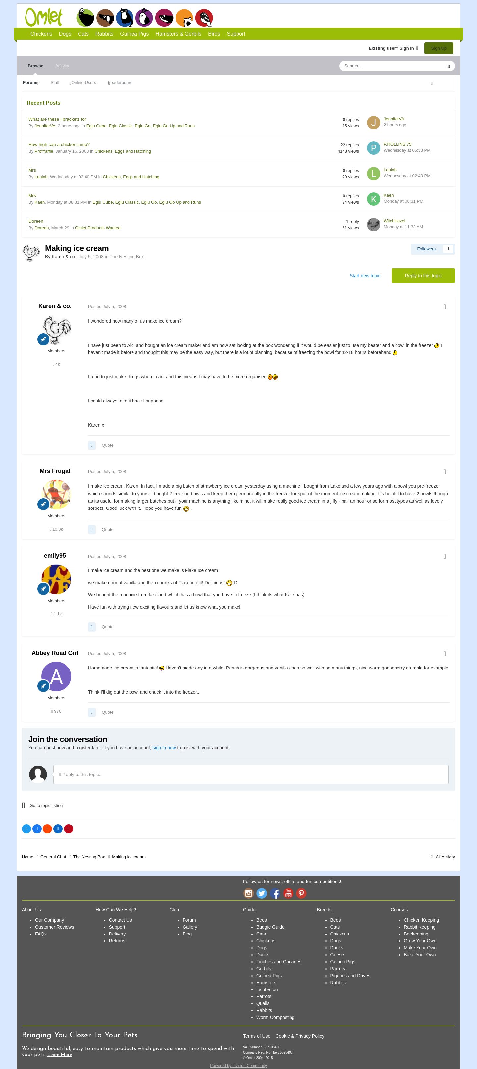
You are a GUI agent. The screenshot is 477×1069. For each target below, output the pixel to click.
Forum (189, 920)
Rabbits (144, 17)
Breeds (324, 909)
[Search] (375, 66)
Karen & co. (55, 306)
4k (56, 364)
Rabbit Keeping (420, 927)
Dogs (105, 17)
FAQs (41, 933)
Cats (124, 17)
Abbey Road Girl (54, 653)
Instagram (248, 893)
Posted (107, 306)
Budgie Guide (270, 927)
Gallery (190, 927)
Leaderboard (120, 82)
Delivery (117, 933)
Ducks (262, 954)
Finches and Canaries (278, 961)
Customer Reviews (54, 927)
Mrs (32, 170)
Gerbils (263, 968)
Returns (117, 940)
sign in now (164, 747)
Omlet (47, 17)
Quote (107, 445)
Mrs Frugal (55, 471)
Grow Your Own (420, 940)
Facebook (275, 893)
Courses (399, 909)
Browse (35, 69)
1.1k (56, 613)
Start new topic (365, 275)
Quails (263, 1003)
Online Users (83, 82)
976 (56, 711)
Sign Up (439, 48)
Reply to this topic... (81, 774)
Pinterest (301, 893)
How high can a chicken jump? (59, 144)
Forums (31, 82)
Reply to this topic (423, 275)
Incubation (267, 989)
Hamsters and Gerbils (184, 17)
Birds (204, 18)
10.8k (56, 529)
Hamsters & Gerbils (179, 34)
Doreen (35, 221)
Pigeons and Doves (350, 975)
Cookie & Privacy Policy (299, 1036)
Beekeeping (416, 933)
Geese (337, 954)
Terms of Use (256, 1036)
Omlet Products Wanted (98, 227)
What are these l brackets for (57, 119)
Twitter (261, 893)
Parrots (263, 996)
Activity (62, 65)
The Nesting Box (127, 256)
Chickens (85, 17)
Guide (249, 909)
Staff (55, 82)
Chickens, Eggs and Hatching (123, 151)
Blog (187, 933)
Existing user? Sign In (393, 48)
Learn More (59, 1054)
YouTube (288, 893)
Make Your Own (420, 947)
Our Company (49, 920)
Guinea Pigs (164, 17)
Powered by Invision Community (238, 1065)
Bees (261, 920)
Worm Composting (275, 1017)
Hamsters (266, 982)
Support (236, 34)
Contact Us (120, 920)
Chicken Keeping (421, 920)
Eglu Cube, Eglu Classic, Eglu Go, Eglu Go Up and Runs (140, 125)
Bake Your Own (420, 954)
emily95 (55, 555)
